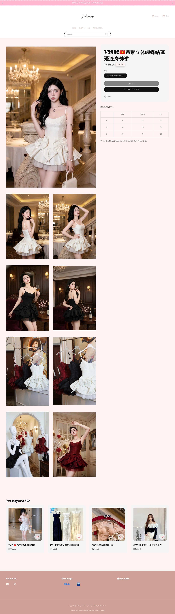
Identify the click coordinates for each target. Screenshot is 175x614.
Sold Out (131, 83)
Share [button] (108, 97)
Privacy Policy (100, 610)
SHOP (81, 28)
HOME (74, 28)
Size (105, 71)
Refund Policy (89, 610)
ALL (89, 28)
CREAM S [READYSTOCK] (115, 76)
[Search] (107, 34)
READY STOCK (98, 28)
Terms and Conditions (77, 610)
